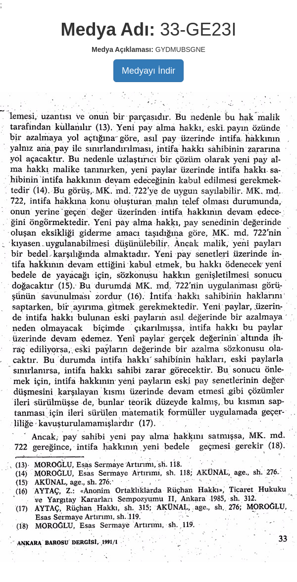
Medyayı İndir (148, 71)
